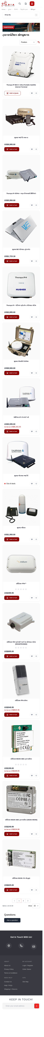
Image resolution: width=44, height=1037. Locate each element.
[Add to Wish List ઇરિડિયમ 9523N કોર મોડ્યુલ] (32, 890)
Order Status (27, 969)
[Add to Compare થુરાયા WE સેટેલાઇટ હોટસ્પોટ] (36, 261)
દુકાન (9, 9)
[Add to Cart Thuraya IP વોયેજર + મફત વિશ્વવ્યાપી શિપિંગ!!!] (11, 205)
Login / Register (28, 965)
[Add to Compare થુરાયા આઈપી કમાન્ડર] (36, 149)
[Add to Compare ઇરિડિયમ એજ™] (36, 598)
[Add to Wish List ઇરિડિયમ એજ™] (32, 598)
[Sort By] (28, 42)
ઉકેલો (16, 9)
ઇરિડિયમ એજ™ (21, 583)
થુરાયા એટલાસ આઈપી (21, 475)
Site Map (25, 982)
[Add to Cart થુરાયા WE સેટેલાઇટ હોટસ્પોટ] (11, 261)
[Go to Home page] (8, 3)
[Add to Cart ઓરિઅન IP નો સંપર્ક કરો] (11, 431)
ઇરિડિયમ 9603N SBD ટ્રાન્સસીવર (21, 759)
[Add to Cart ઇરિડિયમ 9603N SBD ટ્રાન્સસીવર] (11, 775)
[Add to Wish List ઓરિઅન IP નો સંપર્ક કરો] (32, 431)
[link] (14, 901)
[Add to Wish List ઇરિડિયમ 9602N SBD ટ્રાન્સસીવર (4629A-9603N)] (32, 834)
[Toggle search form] (20, 4)
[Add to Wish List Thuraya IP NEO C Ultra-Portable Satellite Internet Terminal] (32, 93)
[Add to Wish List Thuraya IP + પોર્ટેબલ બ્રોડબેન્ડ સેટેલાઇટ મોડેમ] (32, 317)
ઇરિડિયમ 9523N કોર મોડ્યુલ (21, 878)
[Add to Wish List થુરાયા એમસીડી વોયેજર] (32, 373)
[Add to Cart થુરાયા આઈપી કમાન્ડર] (11, 149)
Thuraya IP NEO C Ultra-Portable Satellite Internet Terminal (21, 86)
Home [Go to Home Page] (3, 9)
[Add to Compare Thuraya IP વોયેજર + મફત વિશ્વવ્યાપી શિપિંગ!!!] (36, 205)
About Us (7, 965)
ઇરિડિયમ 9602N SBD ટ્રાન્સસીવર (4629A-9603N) (21, 820)
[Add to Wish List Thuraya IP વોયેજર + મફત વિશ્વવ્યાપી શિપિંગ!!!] (32, 205)
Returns (14, 989)
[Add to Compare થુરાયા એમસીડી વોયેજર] (36, 373)
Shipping (7, 989)
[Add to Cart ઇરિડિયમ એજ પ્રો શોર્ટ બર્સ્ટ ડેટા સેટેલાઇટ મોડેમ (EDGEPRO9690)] (11, 656)
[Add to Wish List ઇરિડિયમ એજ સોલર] (32, 715)
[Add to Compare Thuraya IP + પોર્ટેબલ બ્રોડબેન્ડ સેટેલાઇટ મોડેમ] (36, 317)
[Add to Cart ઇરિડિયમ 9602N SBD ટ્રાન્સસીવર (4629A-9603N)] (11, 834)
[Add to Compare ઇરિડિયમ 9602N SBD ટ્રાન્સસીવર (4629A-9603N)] (36, 834)
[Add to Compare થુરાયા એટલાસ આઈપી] (36, 483)
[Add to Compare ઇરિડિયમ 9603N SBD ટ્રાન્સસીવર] (36, 775)
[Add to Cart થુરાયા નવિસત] (11, 539)
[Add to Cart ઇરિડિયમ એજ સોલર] (11, 715)
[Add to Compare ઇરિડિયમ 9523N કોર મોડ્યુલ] (36, 890)
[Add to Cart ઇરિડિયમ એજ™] (11, 598)
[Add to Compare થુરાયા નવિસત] (36, 539)
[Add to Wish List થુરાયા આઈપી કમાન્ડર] (32, 149)
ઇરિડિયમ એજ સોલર (21, 700)
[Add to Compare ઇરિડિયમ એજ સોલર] (36, 715)
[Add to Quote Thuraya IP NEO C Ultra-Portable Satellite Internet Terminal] (12, 93)
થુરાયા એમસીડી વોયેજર (21, 361)
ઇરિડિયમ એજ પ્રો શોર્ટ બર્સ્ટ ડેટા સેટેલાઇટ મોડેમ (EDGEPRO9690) (21, 643)
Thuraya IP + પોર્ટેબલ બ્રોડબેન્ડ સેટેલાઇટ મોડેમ (21, 305)
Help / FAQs (8, 985)
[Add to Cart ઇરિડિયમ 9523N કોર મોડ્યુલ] (11, 890)
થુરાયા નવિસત (21, 527)
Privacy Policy (9, 969)
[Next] (27, 901)
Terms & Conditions (10, 973)
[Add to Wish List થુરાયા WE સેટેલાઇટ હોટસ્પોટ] (32, 261)
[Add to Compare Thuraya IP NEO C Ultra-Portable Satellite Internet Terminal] (36, 93)
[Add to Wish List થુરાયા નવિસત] (32, 539)
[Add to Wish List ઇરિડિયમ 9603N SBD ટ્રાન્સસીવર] (32, 775)
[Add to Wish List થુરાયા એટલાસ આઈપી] (32, 483)
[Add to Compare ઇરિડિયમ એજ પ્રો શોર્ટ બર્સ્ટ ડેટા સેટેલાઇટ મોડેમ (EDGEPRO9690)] (36, 656)
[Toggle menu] (38, 3)
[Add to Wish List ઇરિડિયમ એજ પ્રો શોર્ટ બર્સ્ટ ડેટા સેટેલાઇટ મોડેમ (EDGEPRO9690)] (32, 656)
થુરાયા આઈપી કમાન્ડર (21, 137)
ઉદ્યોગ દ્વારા (24, 9)
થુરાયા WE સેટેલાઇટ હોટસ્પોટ (21, 249)
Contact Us (8, 982)
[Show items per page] (36, 906)
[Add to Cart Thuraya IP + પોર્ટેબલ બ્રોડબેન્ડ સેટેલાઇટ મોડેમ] (11, 317)
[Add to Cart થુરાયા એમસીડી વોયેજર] (11, 373)
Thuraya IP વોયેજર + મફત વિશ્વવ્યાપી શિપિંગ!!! (21, 193)
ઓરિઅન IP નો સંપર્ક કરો (21, 417)
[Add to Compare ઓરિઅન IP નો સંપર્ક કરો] (36, 431)
